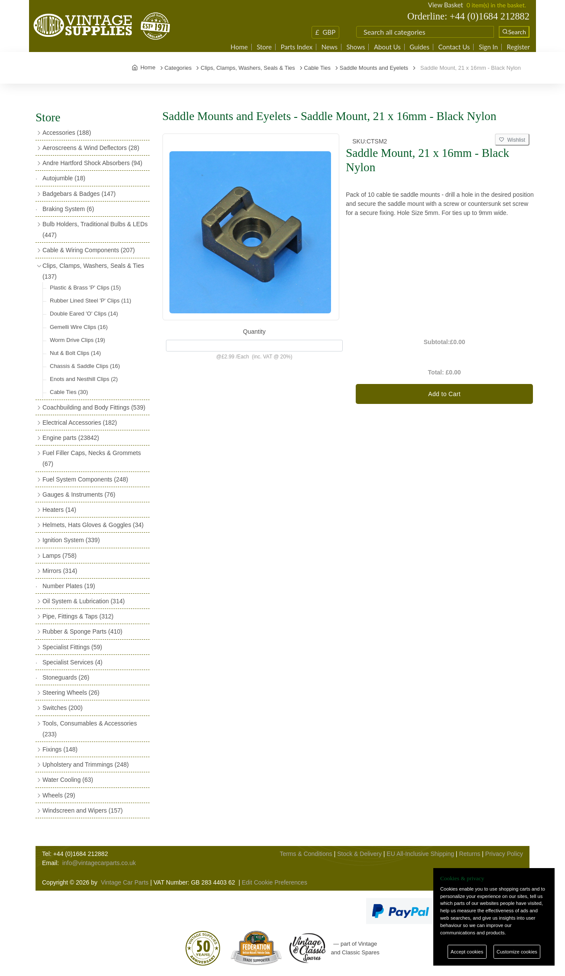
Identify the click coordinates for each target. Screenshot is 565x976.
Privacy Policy (504, 853)
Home (239, 47)
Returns (469, 853)
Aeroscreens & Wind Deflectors (90, 147)
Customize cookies (517, 951)
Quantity (254, 331)
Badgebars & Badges (79, 193)
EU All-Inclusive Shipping (420, 853)
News (329, 47)
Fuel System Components (85, 479)
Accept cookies (467, 951)
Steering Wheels (71, 692)
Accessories (66, 132)
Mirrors (59, 570)
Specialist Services (72, 662)
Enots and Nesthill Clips (84, 379)
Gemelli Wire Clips (79, 327)
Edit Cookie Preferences (274, 882)
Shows (355, 47)
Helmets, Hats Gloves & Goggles (92, 524)
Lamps (59, 555)
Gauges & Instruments (78, 494)
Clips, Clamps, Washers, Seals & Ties (93, 271)
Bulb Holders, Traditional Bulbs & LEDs (95, 229)
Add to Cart (444, 393)
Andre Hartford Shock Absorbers (92, 162)
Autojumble (63, 178)
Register (518, 47)
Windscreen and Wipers (82, 810)
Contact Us (454, 47)
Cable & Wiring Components (88, 250)
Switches (62, 707)
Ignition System (71, 540)
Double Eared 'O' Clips (84, 313)
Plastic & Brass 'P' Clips (85, 287)
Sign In (488, 47)
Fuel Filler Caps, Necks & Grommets (91, 458)
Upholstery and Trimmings (85, 764)
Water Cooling (67, 779)
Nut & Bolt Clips (75, 353)
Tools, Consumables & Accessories (89, 729)
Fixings (60, 749)
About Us (387, 47)
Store (264, 47)
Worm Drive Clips (77, 340)
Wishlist (512, 140)
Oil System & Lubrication (83, 601)
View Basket (445, 5)
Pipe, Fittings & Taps (78, 616)
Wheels (58, 795)
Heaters (59, 509)
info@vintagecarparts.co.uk (99, 862)
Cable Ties (69, 392)
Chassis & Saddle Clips (85, 366)
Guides (419, 47)
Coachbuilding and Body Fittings (93, 407)
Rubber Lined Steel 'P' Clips (90, 300)
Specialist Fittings (72, 647)
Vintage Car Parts (125, 882)
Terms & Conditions (305, 853)
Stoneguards (65, 677)
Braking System (68, 208)
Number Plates (68, 585)
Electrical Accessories (79, 422)
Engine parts (70, 437)
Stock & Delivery (359, 853)
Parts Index (297, 47)
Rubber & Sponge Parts (82, 631)
